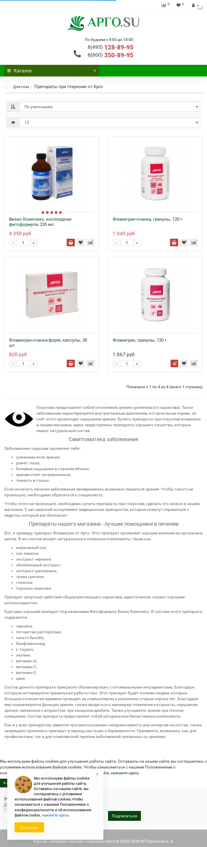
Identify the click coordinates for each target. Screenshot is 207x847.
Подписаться (124, 816)
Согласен (29, 827)
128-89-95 (110, 47)
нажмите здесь (125, 773)
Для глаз (21, 87)
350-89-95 (110, 55)
